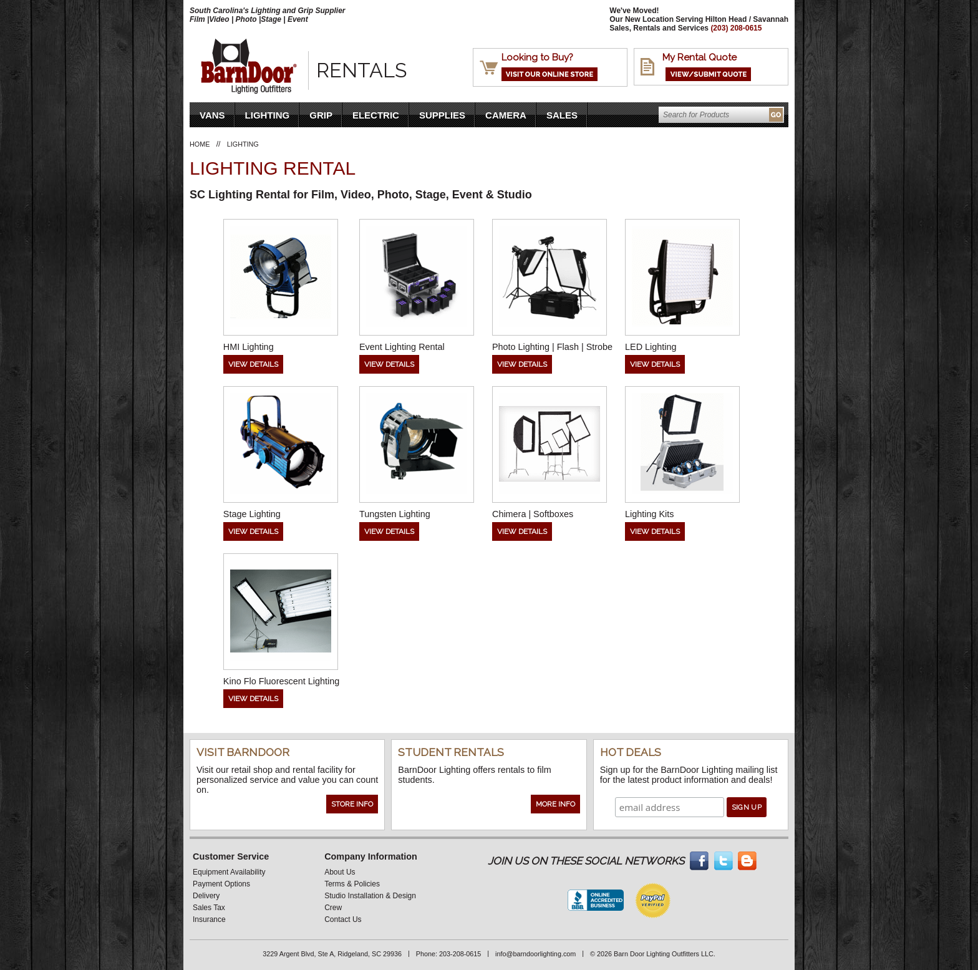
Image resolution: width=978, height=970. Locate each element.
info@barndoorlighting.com (535, 954)
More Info (555, 804)
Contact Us (342, 919)
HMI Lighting (248, 347)
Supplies (442, 115)
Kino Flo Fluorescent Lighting (281, 681)
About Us (339, 872)
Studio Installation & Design (370, 895)
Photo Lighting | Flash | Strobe (552, 347)
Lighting (267, 115)
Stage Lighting (252, 514)
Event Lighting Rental (402, 347)
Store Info (352, 804)
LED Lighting (650, 347)
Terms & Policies (352, 884)
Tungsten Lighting (394, 514)
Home (200, 144)
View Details (253, 364)
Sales (562, 115)
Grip (320, 115)
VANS (212, 115)
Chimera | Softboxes (532, 514)
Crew (333, 907)
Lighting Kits (649, 514)
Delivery (206, 895)
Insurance (209, 919)
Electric (375, 115)
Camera (505, 115)
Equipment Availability (229, 872)
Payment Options (221, 884)
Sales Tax (209, 907)
